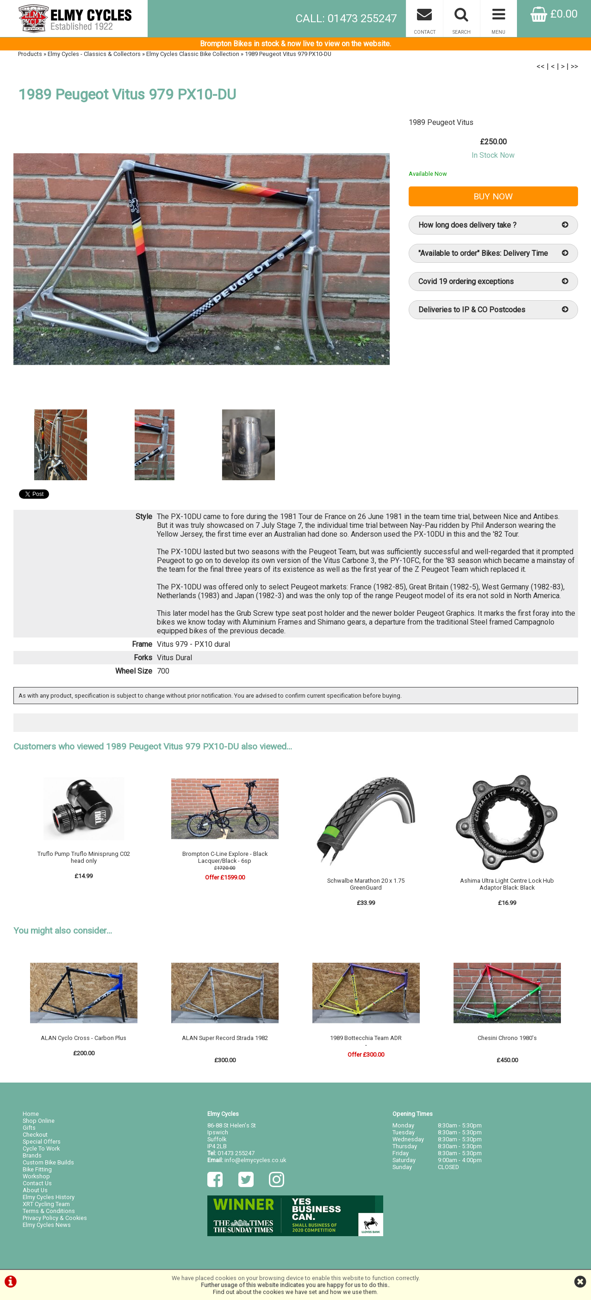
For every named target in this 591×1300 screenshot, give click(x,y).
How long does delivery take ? (493, 225)
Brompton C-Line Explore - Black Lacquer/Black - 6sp (225, 857)
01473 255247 (236, 1153)
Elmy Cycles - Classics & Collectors (94, 53)
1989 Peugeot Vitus (441, 122)
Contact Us (37, 1183)
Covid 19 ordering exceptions (493, 281)
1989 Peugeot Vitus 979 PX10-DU (288, 53)
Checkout (35, 1134)
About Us (35, 1190)
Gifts (29, 1127)
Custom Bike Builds (48, 1162)
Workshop (36, 1176)
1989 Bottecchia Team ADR (366, 1037)
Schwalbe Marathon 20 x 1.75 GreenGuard (365, 884)
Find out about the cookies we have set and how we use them (295, 1291)
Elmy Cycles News (47, 1224)
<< (540, 66)
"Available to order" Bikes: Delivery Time (493, 253)
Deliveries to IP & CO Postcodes (493, 309)
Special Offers (42, 1141)
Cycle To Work (41, 1148)
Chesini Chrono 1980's (507, 1037)
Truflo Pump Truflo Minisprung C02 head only (83, 857)
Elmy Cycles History (49, 1197)
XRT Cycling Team (46, 1204)
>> (574, 66)
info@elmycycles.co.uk (255, 1160)
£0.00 (554, 13)
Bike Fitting (37, 1169)
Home (31, 1113)
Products (30, 53)
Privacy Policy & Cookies (55, 1217)
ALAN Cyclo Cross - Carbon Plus (83, 1037)
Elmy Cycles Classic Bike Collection (192, 53)
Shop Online (39, 1120)
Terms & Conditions (49, 1210)
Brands (32, 1155)
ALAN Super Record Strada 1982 (225, 1037)
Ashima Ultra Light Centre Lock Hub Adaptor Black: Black (507, 884)
